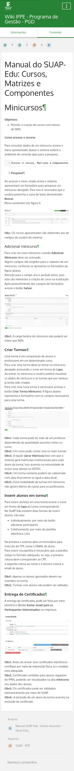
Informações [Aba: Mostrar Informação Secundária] (18, 32)
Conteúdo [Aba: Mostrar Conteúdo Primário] (56, 32)
